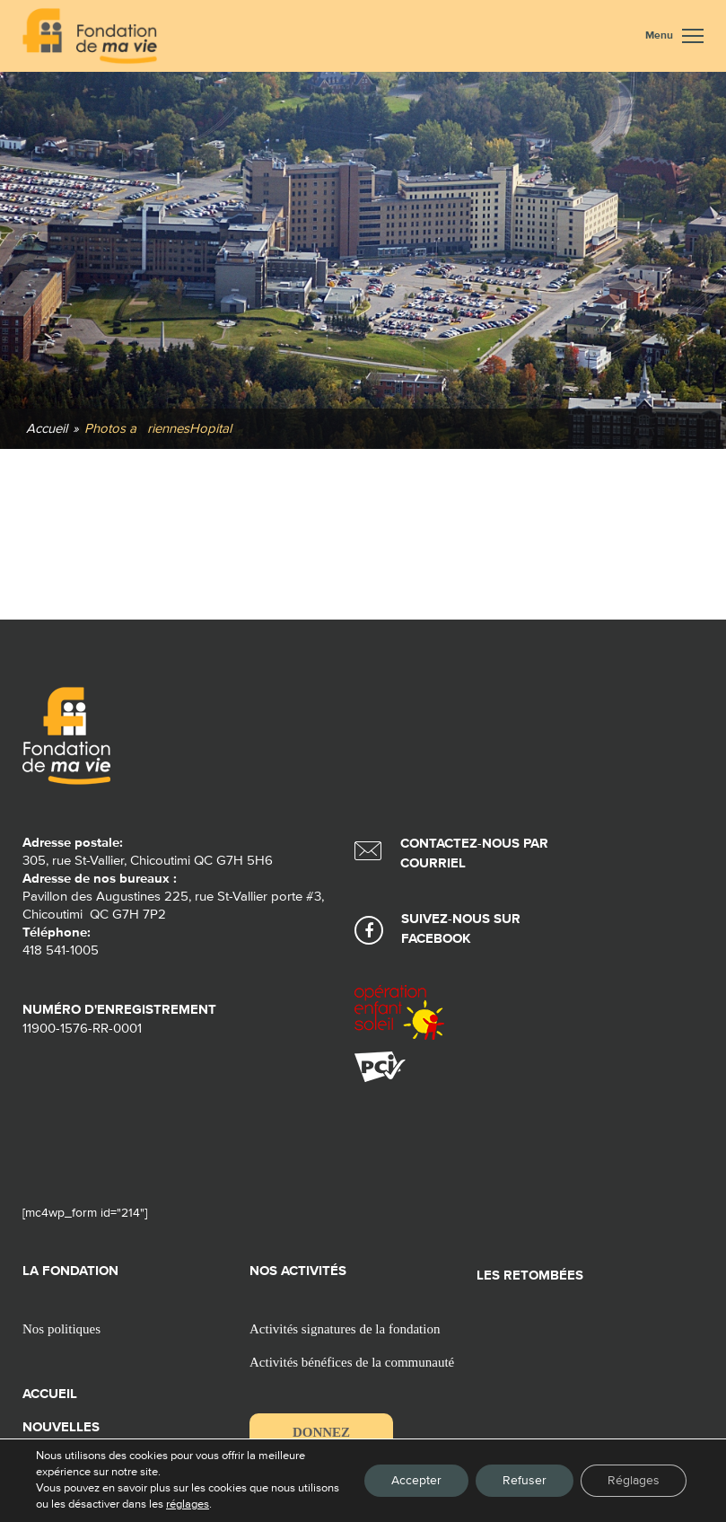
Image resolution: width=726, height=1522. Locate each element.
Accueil (49, 1394)
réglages (231, 1504)
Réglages (634, 1480)
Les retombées (530, 1275)
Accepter (416, 1480)
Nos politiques (61, 1329)
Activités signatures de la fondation (344, 1329)
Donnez (321, 1432)
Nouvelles (61, 1427)
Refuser (525, 1480)
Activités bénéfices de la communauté (351, 1362)
